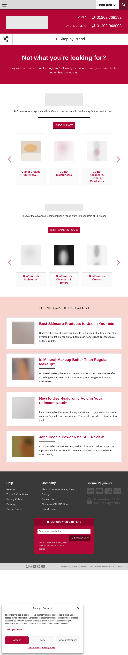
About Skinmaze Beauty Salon (58, 489)
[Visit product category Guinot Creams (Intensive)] (31, 159)
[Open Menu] (4, 4)
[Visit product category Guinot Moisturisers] (64, 159)
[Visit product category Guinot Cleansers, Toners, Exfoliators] (97, 159)
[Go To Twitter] (34, 566)
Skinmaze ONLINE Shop (55, 504)
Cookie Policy (34, 647)
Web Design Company (99, 566)
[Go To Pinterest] (38, 566)
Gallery (45, 494)
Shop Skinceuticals (64, 229)
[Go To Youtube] (43, 566)
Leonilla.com (48, 509)
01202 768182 (100, 17)
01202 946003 (94, 26)
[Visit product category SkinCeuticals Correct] (97, 262)
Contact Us (48, 499)
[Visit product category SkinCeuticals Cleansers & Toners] (64, 262)
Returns (10, 489)
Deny (42, 640)
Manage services (14, 630)
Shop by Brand (70, 39)
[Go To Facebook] (27, 566)
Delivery (10, 504)
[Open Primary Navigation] (6, 39)
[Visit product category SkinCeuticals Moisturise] (31, 262)
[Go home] (27, 22)
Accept (17, 640)
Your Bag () (107, 4)
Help (9, 483)
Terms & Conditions (17, 494)
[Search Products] (123, 4)
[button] (78, 608)
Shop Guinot (64, 125)
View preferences (68, 640)
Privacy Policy (48, 647)
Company (49, 483)
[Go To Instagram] (31, 566)
